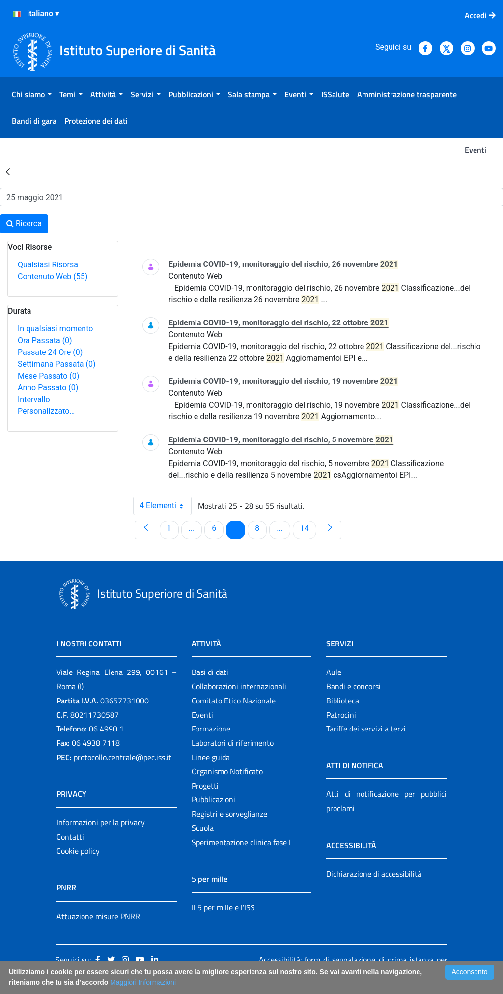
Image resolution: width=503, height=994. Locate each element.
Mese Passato (48, 375)
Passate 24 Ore (50, 352)
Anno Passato (48, 387)
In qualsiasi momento (55, 328)
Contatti (70, 837)
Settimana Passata (56, 364)
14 (308, 528)
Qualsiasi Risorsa (48, 264)
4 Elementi (166, 506)
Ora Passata (45, 340)
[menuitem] (32, 94)
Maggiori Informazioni (143, 982)
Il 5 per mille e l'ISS (223, 907)
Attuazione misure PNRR (98, 916)
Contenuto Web (52, 276)
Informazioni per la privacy (100, 822)
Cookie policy (78, 851)
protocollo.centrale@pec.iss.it (122, 757)
